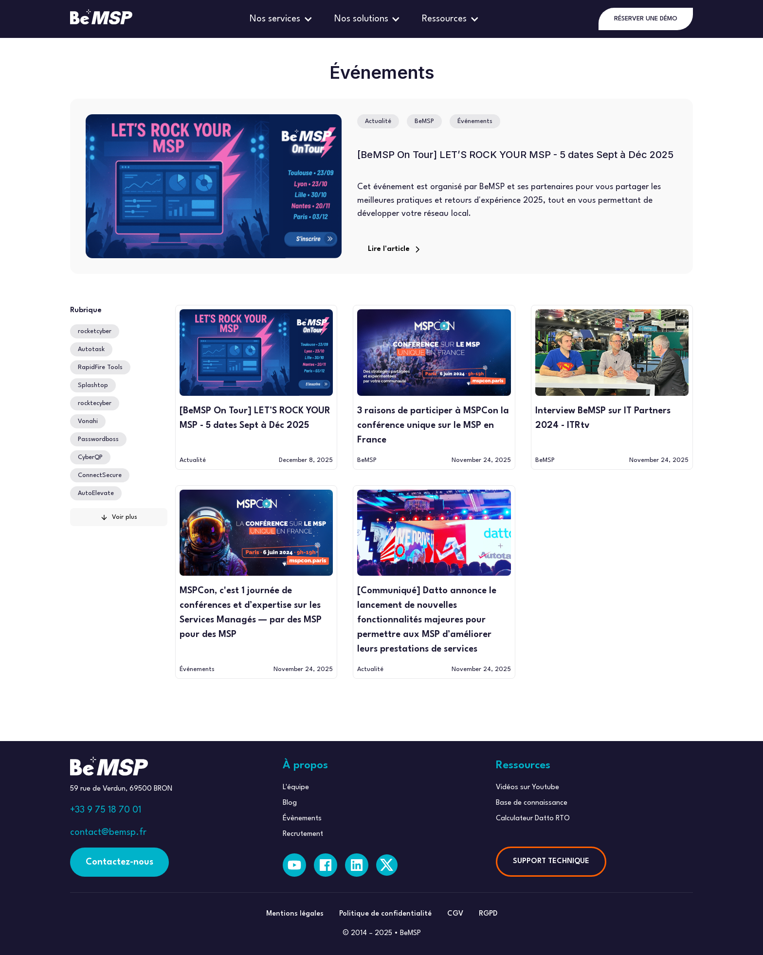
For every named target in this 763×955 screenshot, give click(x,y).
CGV (455, 914)
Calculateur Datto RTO (533, 818)
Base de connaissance (531, 803)
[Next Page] (118, 517)
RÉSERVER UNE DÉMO (645, 19)
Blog (290, 803)
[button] (282, 19)
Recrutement (303, 834)
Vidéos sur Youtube (527, 787)
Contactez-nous (119, 862)
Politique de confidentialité (385, 914)
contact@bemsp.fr (108, 832)
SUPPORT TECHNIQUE (551, 861)
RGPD (488, 914)
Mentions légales (295, 914)
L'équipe (296, 787)
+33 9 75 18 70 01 (105, 810)
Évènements (302, 818)
